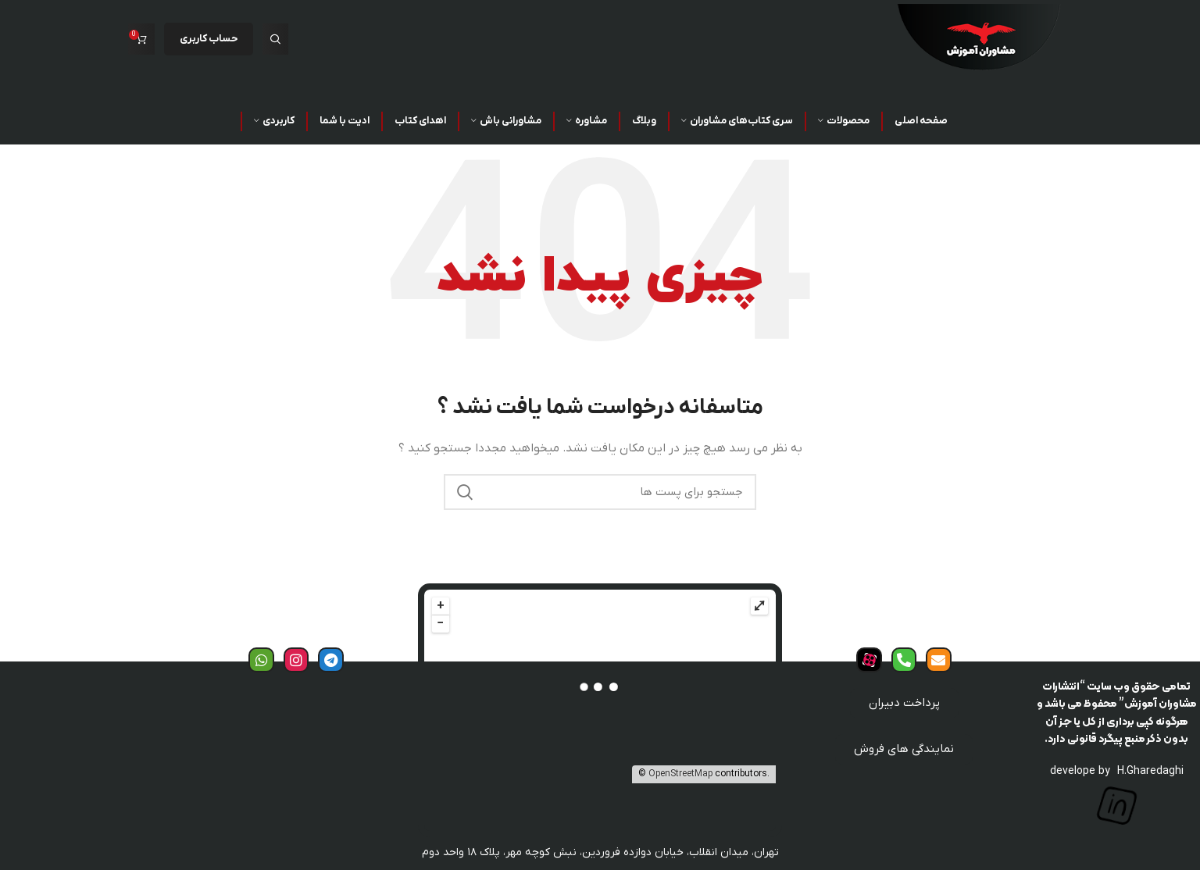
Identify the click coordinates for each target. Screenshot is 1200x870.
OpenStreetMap (680, 774)
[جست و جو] (275, 39)
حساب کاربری (209, 38)
